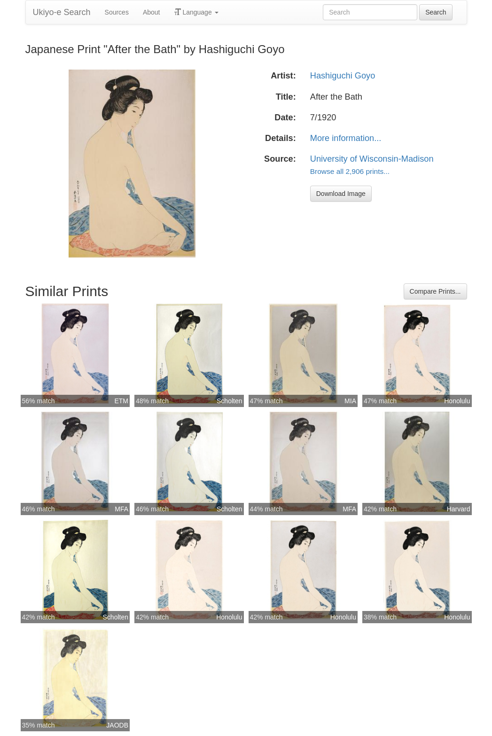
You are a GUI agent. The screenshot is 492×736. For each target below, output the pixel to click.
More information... (346, 138)
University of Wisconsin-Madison (372, 159)
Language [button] (196, 12)
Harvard (458, 509)
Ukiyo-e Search (62, 12)
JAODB (117, 725)
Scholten (229, 401)
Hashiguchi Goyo (342, 75)
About (151, 12)
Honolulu (457, 401)
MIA (350, 401)
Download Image (341, 193)
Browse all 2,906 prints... (350, 171)
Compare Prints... (435, 291)
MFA (121, 509)
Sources (117, 12)
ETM (121, 401)
